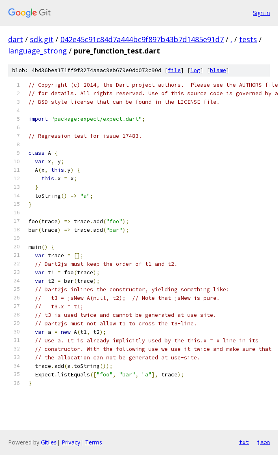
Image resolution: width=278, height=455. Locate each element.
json (263, 442)
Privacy (71, 442)
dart (15, 39)
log (195, 70)
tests (248, 39)
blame (218, 70)
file (174, 70)
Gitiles (49, 442)
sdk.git (41, 39)
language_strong (37, 51)
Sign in (261, 13)
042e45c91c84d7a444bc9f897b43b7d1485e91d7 (142, 39)
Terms (93, 442)
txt (244, 442)
